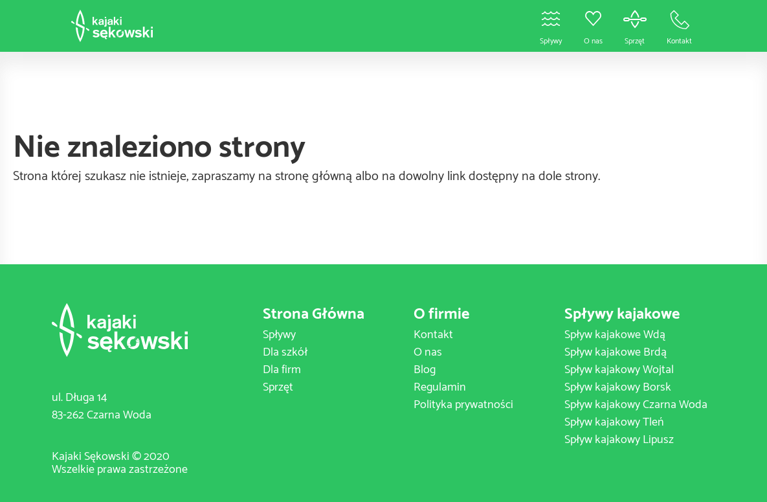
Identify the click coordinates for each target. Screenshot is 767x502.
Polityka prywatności (463, 405)
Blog (425, 370)
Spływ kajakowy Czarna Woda (635, 405)
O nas (428, 352)
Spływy (279, 335)
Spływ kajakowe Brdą (615, 352)
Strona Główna (313, 314)
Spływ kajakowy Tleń (614, 422)
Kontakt (433, 335)
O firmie (441, 314)
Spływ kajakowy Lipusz (619, 440)
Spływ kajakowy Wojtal (619, 370)
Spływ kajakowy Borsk (617, 387)
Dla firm (282, 370)
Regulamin (440, 387)
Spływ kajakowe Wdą (614, 335)
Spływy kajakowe (622, 314)
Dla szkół (285, 352)
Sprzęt (278, 387)
